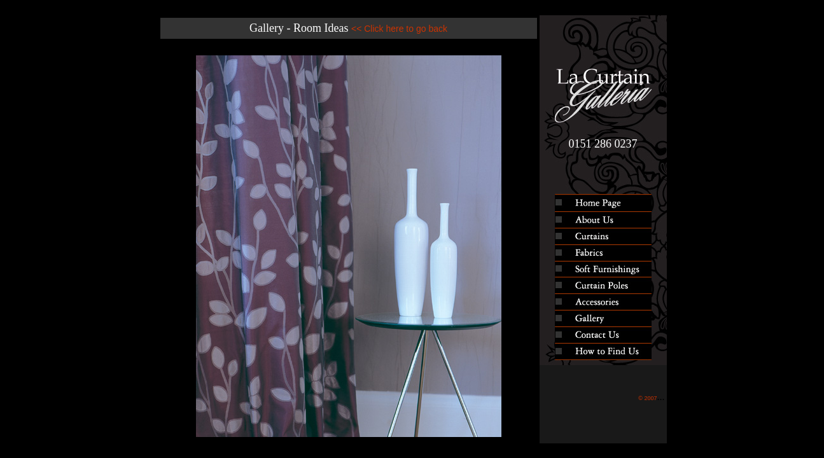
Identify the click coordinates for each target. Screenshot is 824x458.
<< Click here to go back (399, 29)
